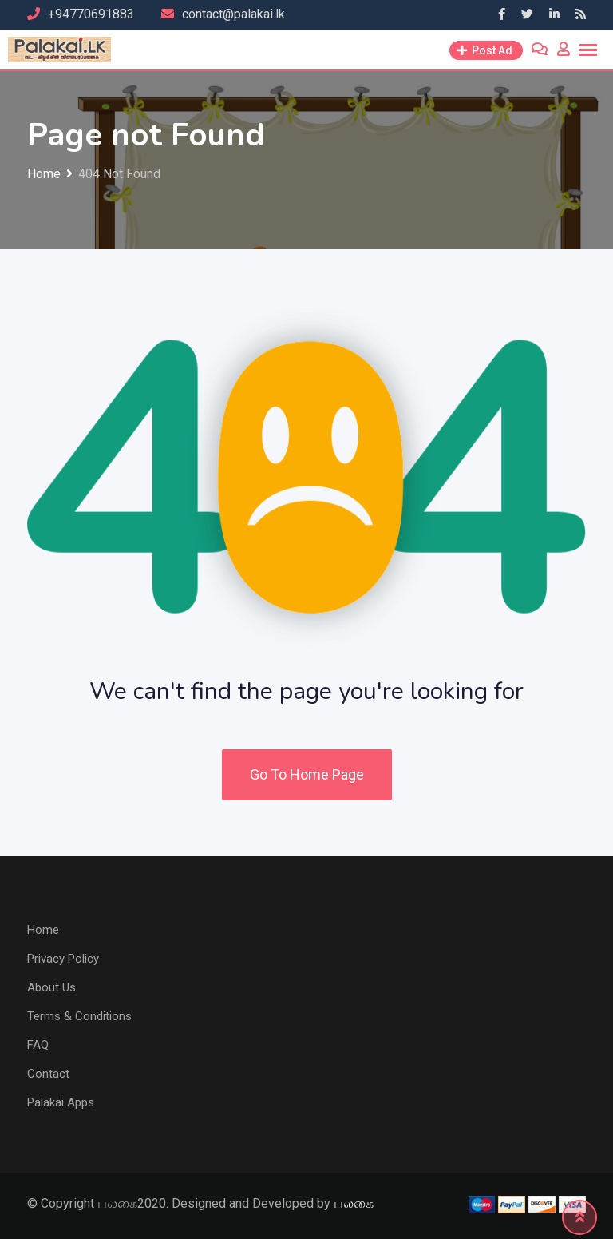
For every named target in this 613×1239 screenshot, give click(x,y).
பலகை (354, 1203)
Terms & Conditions (79, 1016)
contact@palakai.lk (233, 14)
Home (43, 930)
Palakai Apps (60, 1102)
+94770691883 (91, 14)
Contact (48, 1073)
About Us (51, 987)
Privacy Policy (63, 958)
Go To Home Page (307, 774)
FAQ (38, 1045)
